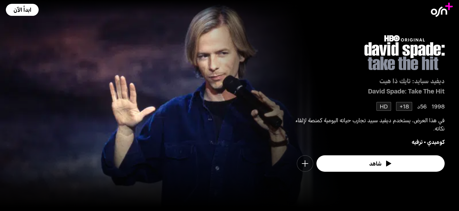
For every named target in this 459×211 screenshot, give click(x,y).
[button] (22, 10)
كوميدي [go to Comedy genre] (436, 142)
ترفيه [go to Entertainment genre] (417, 142)
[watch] (380, 163)
